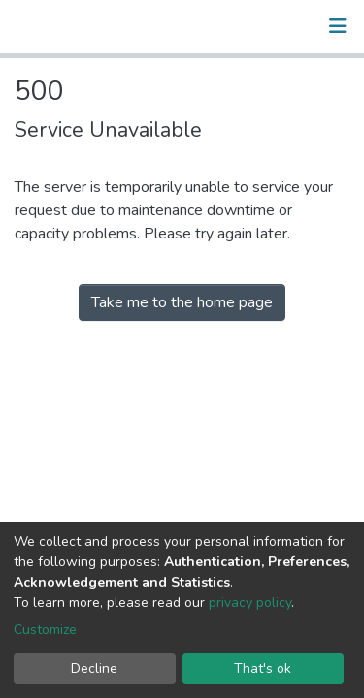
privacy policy (250, 602)
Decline (94, 668)
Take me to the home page (182, 302)
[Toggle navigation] (338, 26)
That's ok (262, 668)
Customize (45, 629)
